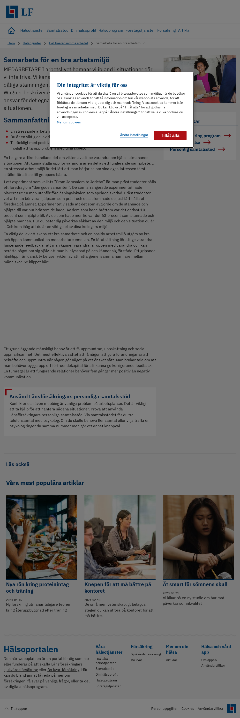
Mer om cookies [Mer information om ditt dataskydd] (69, 122)
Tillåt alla (170, 135)
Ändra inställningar (134, 135)
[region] (122, 110)
